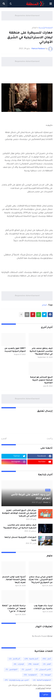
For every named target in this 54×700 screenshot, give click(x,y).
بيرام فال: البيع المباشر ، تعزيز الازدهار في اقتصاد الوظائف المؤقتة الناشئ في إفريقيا (19, 513)
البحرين (26, 670)
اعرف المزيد (40, 688)
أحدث (49, 439)
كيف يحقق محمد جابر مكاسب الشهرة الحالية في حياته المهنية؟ (41, 351)
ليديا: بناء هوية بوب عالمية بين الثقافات (43, 607)
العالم (34, 28)
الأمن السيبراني (43, 670)
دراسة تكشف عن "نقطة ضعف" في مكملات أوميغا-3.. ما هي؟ (14, 608)
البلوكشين (11, 670)
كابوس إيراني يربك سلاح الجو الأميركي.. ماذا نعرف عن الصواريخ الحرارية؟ (41, 580)
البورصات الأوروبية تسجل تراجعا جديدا (20, 538)
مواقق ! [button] (45, 695)
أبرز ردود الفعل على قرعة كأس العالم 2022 (30, 496)
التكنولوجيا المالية (42, 680)
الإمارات (19, 664)
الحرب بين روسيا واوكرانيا (17, 680)
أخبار (47, 659)
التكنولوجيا (30, 675)
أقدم (4, 439)
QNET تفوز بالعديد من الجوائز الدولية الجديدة (15, 349)
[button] (50, 3)
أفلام (47, 664)
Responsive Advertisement (27, 16)
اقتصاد (33, 664)
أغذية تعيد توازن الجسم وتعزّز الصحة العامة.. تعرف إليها (14, 580)
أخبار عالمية (31, 659)
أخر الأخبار (14, 659)
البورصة (46, 675)
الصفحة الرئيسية (46, 28)
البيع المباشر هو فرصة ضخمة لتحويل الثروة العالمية (41, 380)
